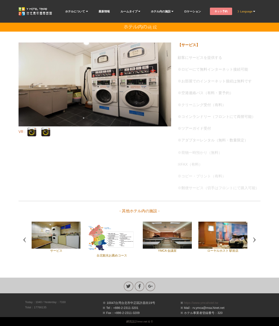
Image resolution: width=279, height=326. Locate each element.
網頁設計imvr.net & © (139, 321)
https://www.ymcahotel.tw (201, 311)
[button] (24, 239)
